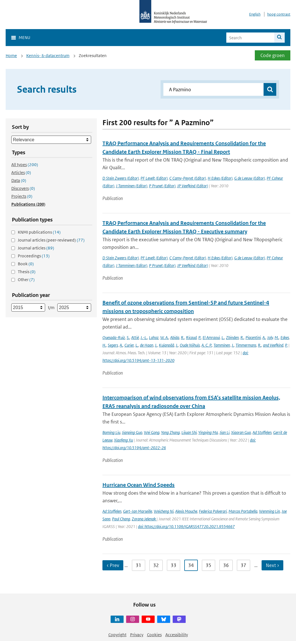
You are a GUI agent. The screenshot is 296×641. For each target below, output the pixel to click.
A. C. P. (206, 345)
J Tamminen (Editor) (131, 185)
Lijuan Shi (189, 432)
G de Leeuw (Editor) (249, 178)
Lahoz (154, 337)
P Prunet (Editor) (162, 185)
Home (11, 55)
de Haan (146, 345)
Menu (24, 37)
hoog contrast (278, 14)
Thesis (27, 271)
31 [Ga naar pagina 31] (138, 565)
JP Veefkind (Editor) (192, 185)
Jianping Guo (132, 432)
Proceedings (34, 255)
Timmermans (246, 345)
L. (223, 337)
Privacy (136, 634)
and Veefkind (273, 345)
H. (104, 345)
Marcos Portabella (243, 511)
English (254, 14)
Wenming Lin (269, 511)
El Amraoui (211, 337)
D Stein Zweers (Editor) (120, 178)
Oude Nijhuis (190, 345)
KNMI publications (39, 232)
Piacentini (253, 337)
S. (128, 337)
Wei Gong (151, 432)
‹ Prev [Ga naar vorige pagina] (113, 565)
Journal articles (36, 248)
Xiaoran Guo (241, 432)
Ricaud (191, 337)
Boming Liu (111, 432)
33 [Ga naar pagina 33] (173, 565)
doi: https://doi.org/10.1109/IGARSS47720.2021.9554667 (186, 526)
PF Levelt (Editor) (154, 178)
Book (26, 263)
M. (277, 337)
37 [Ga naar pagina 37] (243, 565)
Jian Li (224, 432)
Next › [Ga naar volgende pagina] (272, 565)
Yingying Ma (208, 432)
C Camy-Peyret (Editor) (187, 178)
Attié (135, 337)
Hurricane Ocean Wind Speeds (138, 485)
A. (264, 337)
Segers (113, 345)
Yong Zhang (170, 432)
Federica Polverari (213, 511)
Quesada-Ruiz (113, 337)
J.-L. (144, 337)
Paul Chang (121, 519)
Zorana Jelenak (144, 519)
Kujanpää (166, 345)
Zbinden (232, 337)
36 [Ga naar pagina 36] (226, 565)
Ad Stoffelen (262, 432)
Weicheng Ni (164, 511)
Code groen (272, 55)
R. (182, 337)
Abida (174, 337)
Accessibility (176, 634)
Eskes (284, 337)
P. (199, 337)
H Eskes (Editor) (220, 178)
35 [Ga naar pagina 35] (208, 565)
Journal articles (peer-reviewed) (51, 240)
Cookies (154, 634)
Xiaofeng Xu (123, 440)
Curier (129, 345)
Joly (270, 337)
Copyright (117, 634)
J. (156, 345)
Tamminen (222, 345)
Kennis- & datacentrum (47, 55)
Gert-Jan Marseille (137, 511)
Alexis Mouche (186, 511)
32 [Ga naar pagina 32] (156, 565)
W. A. (164, 337)
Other (26, 279)
